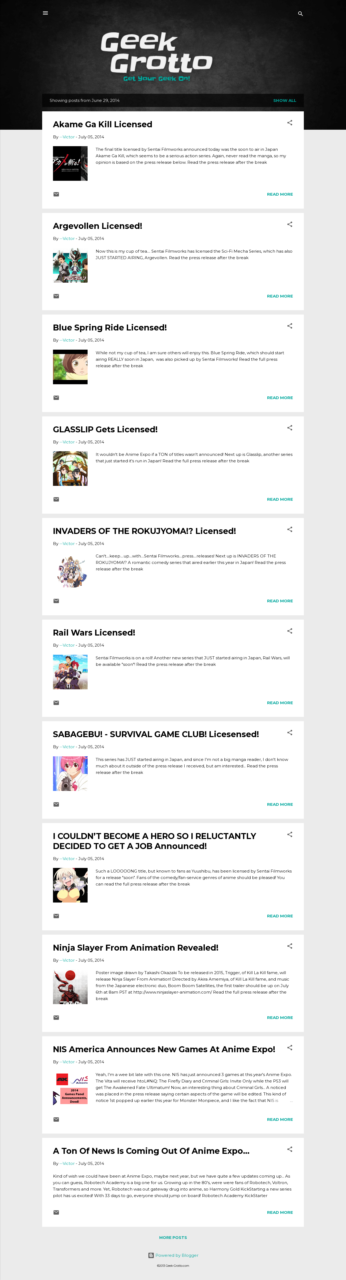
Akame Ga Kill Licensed (102, 124)
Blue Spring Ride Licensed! (110, 328)
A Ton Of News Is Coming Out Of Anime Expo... (151, 1151)
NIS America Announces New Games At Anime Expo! (164, 1049)
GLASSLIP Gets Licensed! (105, 430)
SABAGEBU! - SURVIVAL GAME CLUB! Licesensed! (156, 734)
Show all (284, 100)
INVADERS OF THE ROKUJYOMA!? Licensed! (144, 531)
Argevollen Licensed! (97, 226)
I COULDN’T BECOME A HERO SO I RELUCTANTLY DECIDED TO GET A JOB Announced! (154, 841)
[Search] (300, 14)
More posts (173, 1237)
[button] (290, 123)
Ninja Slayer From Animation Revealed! (135, 948)
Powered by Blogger (173, 1255)
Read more (280, 194)
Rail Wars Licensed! (94, 633)
